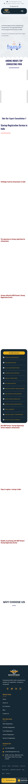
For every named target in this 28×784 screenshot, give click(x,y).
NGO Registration (8, 724)
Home (4, 699)
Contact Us (6, 713)
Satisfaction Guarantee (15, 769)
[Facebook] (7, 688)
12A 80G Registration (9, 727)
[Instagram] (20, 688)
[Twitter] (11, 688)
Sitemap (8, 773)
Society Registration (8, 734)
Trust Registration (8, 731)
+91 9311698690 (9, 748)
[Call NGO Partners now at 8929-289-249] (9, 780)
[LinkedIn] (16, 688)
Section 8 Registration (9, 738)
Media (9, 766)
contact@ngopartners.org (12, 751)
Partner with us (5, 769)
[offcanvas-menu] (22, 11)
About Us (5, 703)
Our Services (6, 706)
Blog (4, 710)
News (3, 773)
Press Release (15, 766)
